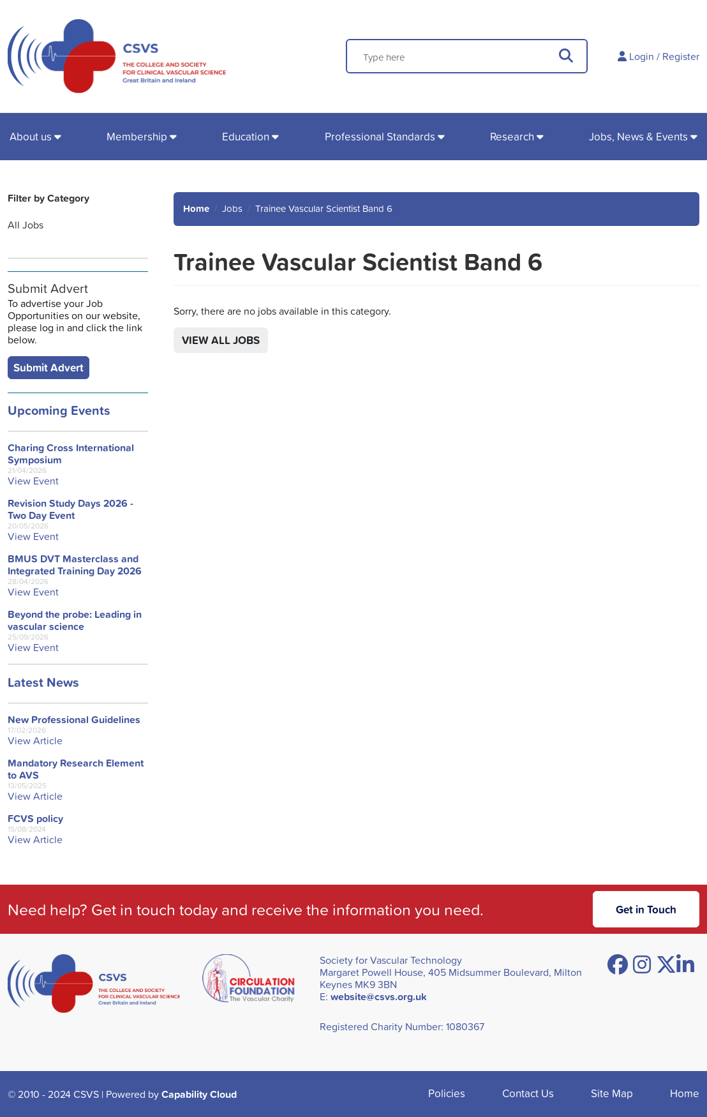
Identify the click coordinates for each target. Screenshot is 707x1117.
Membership (137, 136)
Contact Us (528, 1093)
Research (512, 136)
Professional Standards (380, 136)
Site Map (612, 1093)
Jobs (232, 208)
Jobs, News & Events (638, 136)
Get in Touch (646, 909)
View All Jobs (221, 340)
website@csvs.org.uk (379, 996)
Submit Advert (48, 367)
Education (245, 136)
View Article (35, 741)
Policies (446, 1093)
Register (680, 56)
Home (196, 208)
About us (31, 136)
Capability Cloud (199, 1094)
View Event (33, 481)
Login (641, 56)
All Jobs (25, 225)
